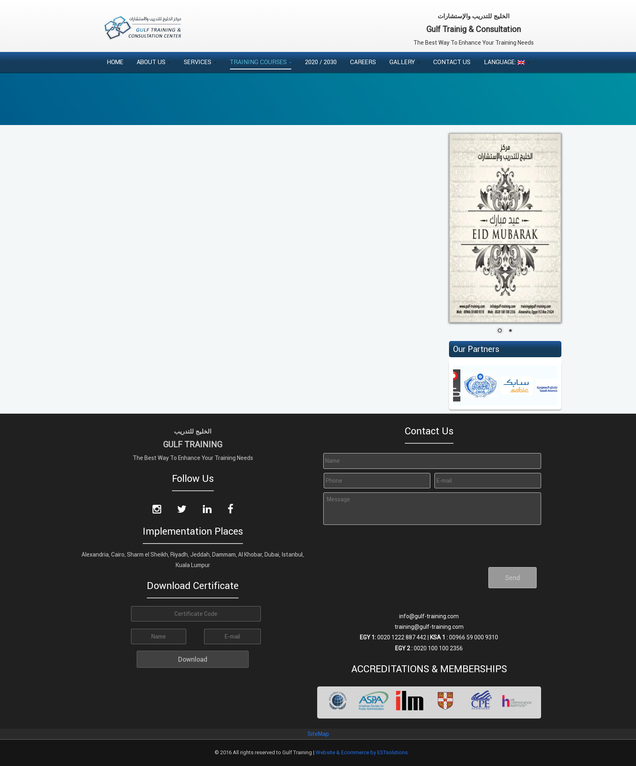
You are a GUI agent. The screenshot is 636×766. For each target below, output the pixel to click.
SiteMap (318, 734)
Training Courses (261, 62)
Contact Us (452, 62)
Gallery (404, 62)
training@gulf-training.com (429, 627)
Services (200, 62)
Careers (363, 62)
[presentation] (383, 543)
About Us (153, 62)
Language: (507, 62)
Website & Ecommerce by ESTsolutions (362, 752)
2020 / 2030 (321, 62)
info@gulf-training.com (429, 616)
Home (115, 62)
